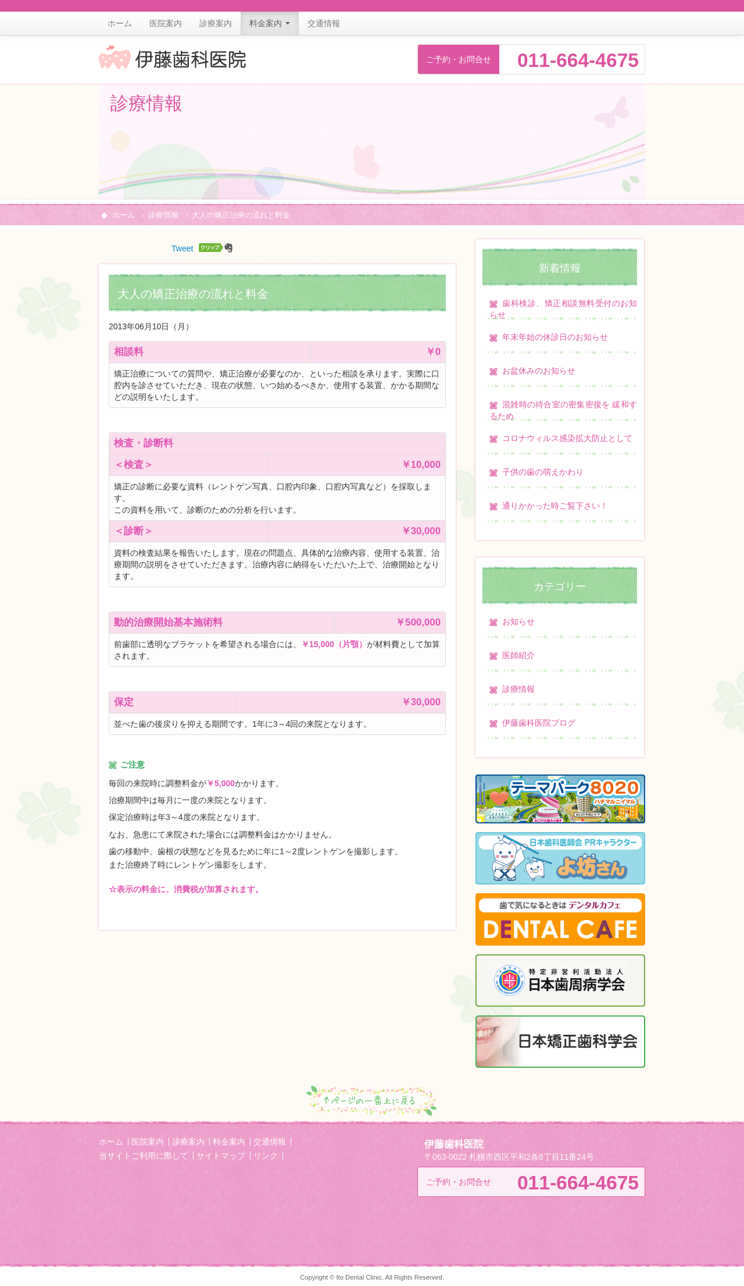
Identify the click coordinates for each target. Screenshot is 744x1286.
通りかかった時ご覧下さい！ (555, 505)
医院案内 (165, 23)
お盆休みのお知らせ (538, 370)
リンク (265, 1155)
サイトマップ (220, 1155)
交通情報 (323, 23)
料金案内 (269, 23)
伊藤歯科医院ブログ (538, 722)
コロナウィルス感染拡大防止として (567, 438)
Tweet (182, 248)
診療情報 (163, 215)
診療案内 (215, 23)
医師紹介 (518, 655)
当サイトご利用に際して (143, 1155)
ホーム (120, 23)
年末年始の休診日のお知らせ (555, 337)
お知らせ (518, 621)
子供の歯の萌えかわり (543, 472)
